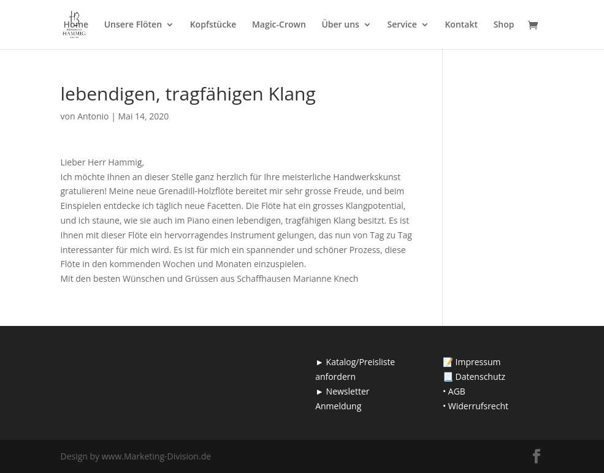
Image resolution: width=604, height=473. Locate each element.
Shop (504, 25)
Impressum (478, 362)
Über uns (340, 25)
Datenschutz (480, 376)
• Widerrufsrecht (475, 406)
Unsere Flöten (133, 25)
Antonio (93, 116)
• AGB (454, 391)
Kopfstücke (213, 25)
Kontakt (461, 25)
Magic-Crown (279, 25)
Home (76, 25)
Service (402, 25)
